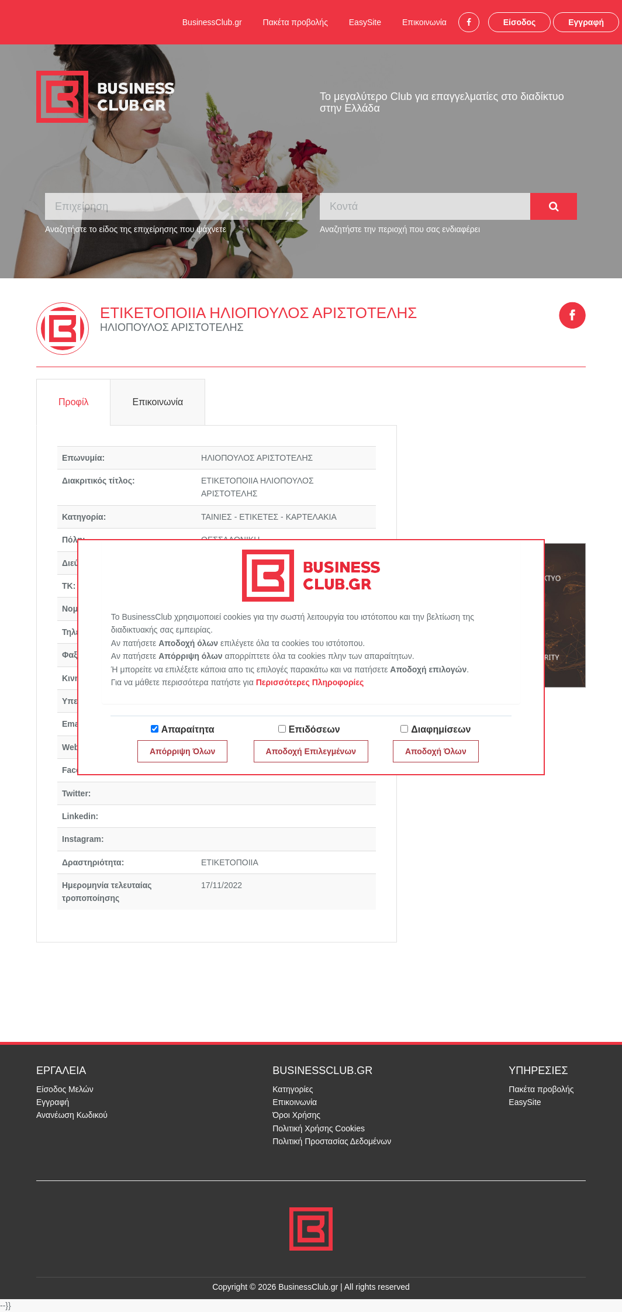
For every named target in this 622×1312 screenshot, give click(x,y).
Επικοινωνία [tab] (157, 402)
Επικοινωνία (424, 22)
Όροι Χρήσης (296, 1115)
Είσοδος (519, 22)
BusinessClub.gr (212, 22)
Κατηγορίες (292, 1089)
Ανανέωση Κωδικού (72, 1115)
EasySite (365, 22)
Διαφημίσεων (441, 729)
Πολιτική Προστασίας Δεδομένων (331, 1141)
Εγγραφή (586, 22)
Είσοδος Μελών (65, 1089)
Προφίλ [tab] (73, 402)
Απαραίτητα (188, 729)
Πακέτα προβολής (295, 22)
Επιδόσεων (314, 729)
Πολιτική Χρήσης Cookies (318, 1128)
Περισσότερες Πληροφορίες (310, 682)
